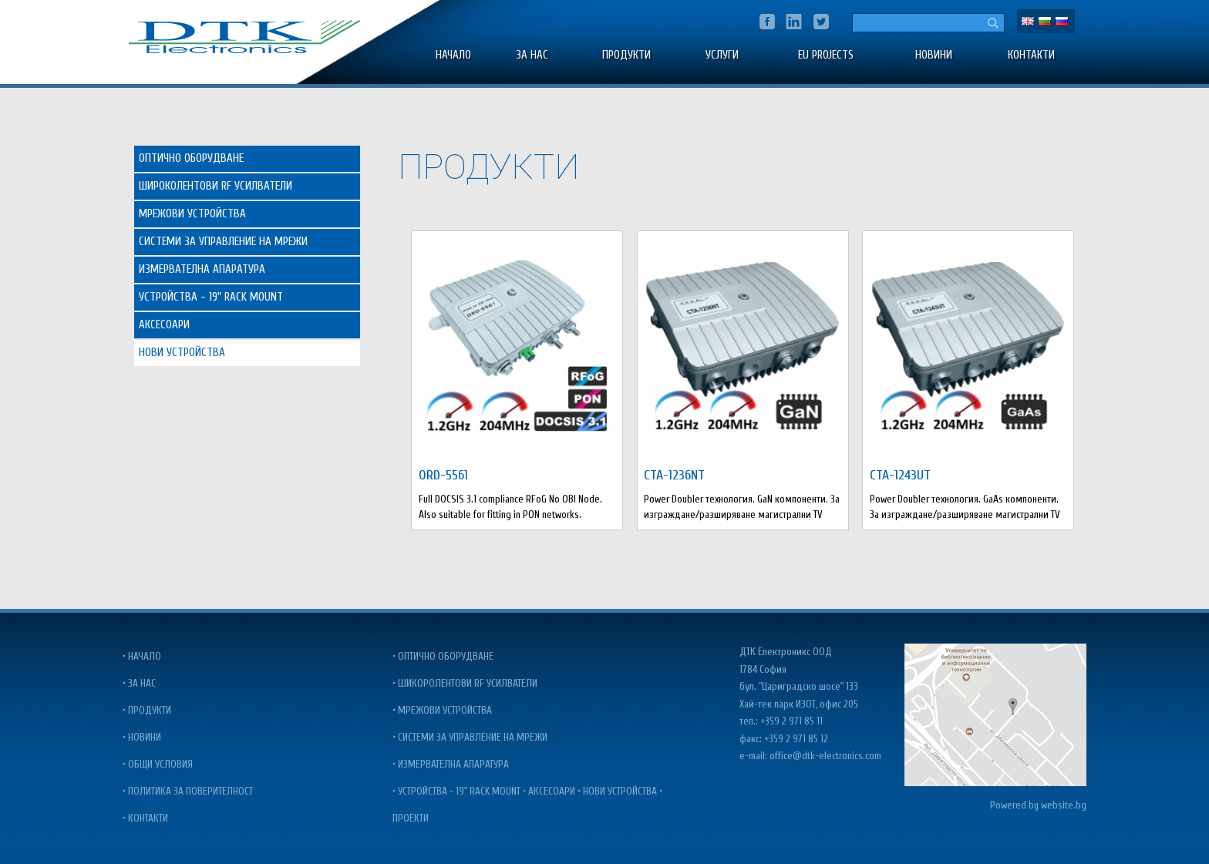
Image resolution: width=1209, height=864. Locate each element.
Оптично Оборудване (191, 158)
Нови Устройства (182, 352)
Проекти (410, 818)
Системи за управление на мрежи (472, 737)
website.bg (1063, 805)
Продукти (626, 55)
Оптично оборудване (445, 657)
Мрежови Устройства (192, 213)
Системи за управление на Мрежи (223, 241)
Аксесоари (164, 324)
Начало (453, 55)
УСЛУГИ (722, 55)
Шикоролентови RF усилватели (467, 683)
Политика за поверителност (190, 791)
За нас (532, 55)
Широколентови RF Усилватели (215, 186)
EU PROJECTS (826, 55)
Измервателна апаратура (453, 764)
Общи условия (160, 764)
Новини (933, 55)
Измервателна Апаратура (202, 269)
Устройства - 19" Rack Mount (211, 297)
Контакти (1031, 55)
